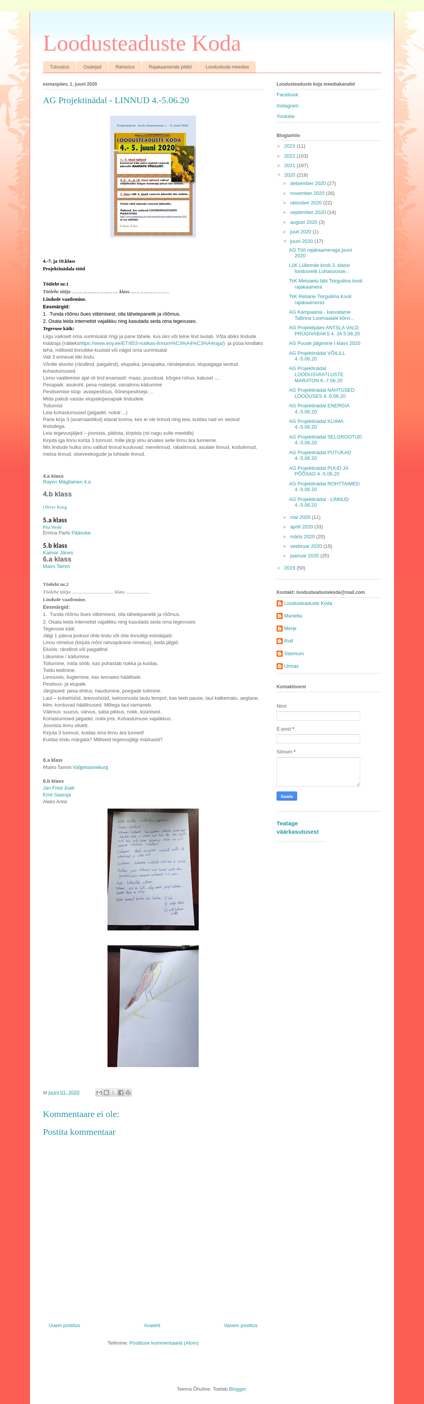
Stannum (294, 653)
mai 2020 (301, 517)
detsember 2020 (308, 183)
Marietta (293, 616)
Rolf (288, 641)
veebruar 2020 (306, 546)
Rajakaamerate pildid (170, 67)
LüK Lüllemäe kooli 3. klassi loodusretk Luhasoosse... (319, 268)
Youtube (285, 116)
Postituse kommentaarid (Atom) (164, 1343)
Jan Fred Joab (58, 788)
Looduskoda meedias (227, 67)
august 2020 (304, 222)
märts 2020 (303, 536)
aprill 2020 (302, 527)
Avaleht (152, 1325)
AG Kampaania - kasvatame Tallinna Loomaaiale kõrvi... (321, 315)
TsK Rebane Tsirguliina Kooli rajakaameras (320, 299)
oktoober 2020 (306, 203)
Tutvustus (60, 67)
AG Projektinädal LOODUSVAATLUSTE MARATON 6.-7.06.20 (316, 374)
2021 (290, 165)
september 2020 (308, 212)
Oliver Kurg (55, 507)
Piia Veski (52, 527)
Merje (290, 628)
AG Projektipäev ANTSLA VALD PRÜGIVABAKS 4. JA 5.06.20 (324, 331)
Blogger (237, 1389)
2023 (290, 146)
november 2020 (308, 193)
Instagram (288, 105)
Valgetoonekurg (90, 767)
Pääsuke (81, 533)
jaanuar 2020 (305, 555)
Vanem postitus (241, 1325)
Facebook (287, 94)
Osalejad (92, 67)
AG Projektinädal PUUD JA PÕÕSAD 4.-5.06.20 (318, 471)
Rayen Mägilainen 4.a (67, 482)
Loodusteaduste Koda (142, 43)
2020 (290, 175)
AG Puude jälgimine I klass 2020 (324, 343)
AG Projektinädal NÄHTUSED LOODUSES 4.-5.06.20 (321, 393)
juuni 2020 (302, 241)
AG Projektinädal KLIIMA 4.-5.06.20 (316, 424)
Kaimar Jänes (58, 552)
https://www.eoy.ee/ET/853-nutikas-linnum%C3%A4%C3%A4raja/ (151, 343)
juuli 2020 (301, 232)
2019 (290, 568)
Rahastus (125, 67)
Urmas (291, 666)
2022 (290, 156)
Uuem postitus (64, 1325)
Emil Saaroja (57, 795)
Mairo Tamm (56, 566)
